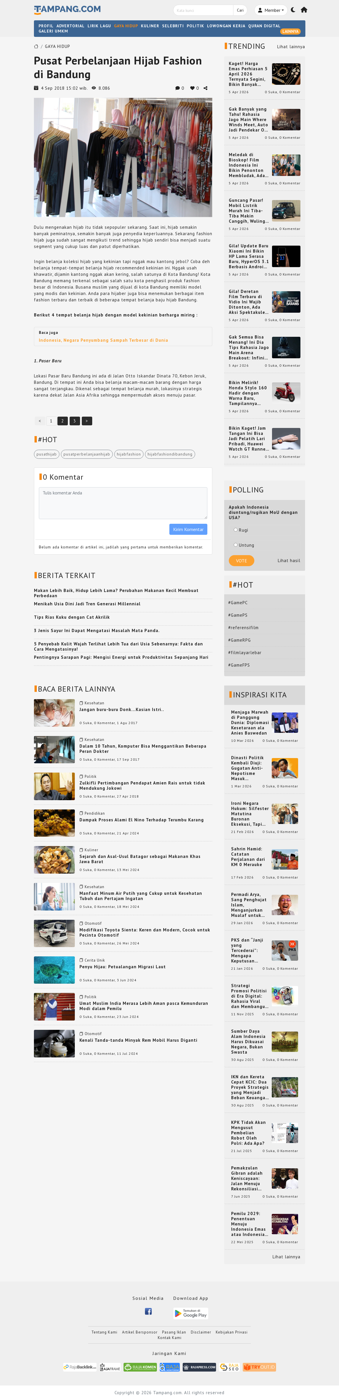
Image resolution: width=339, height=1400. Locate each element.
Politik (91, 776)
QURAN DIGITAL (264, 25)
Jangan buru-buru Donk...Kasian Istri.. (121, 709)
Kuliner (91, 849)
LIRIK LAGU (99, 25)
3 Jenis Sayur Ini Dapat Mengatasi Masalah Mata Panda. (97, 630)
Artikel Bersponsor (139, 1332)
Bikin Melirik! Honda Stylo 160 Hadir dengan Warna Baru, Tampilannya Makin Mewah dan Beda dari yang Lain (249, 393)
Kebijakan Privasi (232, 1332)
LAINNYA (290, 31)
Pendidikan (95, 813)
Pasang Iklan (174, 1332)
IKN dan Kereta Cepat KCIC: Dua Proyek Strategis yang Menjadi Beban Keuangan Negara (250, 1087)
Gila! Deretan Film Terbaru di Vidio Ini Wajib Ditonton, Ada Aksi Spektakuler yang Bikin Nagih (248, 302)
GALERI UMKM (53, 31)
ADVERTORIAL (71, 25)
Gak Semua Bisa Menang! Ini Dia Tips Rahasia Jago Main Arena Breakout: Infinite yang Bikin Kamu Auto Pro (249, 347)
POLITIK (195, 25)
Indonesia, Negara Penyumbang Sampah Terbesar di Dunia (103, 340)
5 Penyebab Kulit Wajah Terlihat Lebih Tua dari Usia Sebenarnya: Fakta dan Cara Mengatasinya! (118, 646)
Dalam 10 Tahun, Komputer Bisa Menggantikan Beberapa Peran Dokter (142, 748)
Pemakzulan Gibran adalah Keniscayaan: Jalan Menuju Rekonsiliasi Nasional (247, 1178)
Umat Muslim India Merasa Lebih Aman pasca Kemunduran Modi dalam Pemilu (143, 1005)
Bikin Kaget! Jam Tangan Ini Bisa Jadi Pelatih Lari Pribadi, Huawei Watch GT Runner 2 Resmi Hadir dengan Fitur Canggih (248, 439)
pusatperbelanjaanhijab (87, 454)
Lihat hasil (289, 560)
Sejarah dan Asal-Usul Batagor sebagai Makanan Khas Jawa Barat (140, 859)
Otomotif (93, 923)
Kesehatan (94, 703)
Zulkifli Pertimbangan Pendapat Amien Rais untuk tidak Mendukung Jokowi (142, 785)
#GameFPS (239, 665)
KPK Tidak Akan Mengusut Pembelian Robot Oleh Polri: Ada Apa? (248, 1133)
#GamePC (238, 602)
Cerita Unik (95, 960)
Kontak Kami (170, 1337)
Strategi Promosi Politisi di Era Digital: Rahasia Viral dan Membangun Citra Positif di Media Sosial (249, 996)
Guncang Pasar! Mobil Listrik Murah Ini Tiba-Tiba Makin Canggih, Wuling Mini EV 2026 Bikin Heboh (247, 211)
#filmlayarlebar (245, 652)
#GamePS (238, 615)
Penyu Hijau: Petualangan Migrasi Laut (122, 966)
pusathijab (47, 454)
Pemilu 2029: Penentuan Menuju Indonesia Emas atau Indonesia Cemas (248, 1224)
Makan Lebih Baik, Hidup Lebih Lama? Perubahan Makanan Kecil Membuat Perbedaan (116, 593)
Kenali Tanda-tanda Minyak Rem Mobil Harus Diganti (138, 1040)
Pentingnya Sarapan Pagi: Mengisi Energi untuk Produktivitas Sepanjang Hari (121, 657)
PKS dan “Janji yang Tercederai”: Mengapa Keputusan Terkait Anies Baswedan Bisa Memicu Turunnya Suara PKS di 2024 (250, 950)
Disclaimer (201, 1332)
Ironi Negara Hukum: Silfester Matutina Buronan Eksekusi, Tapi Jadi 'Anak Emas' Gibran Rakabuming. (250, 814)
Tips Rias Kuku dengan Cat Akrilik (72, 617)
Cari (240, 10)
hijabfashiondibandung (170, 454)
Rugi (241, 530)
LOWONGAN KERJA (226, 25)
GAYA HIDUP (126, 25)
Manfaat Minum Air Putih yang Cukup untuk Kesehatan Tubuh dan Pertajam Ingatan (140, 895)
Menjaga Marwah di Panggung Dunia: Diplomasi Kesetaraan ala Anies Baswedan (250, 723)
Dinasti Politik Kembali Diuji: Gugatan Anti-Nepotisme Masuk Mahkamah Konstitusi (247, 768)
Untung (244, 545)
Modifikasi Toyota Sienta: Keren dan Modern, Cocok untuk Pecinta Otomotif (144, 932)
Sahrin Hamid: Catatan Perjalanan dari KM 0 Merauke (248, 856)
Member (269, 10)
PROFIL (46, 25)
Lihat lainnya (291, 46)
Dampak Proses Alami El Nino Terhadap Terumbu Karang (141, 820)
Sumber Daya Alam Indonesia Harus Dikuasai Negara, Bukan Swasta (248, 1042)
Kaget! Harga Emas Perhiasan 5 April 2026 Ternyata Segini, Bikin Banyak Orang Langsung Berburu (248, 74)
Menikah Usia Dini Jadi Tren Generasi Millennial (87, 604)
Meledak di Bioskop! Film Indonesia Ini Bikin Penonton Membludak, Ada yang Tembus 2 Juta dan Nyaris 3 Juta (248, 165)
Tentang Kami (104, 1332)
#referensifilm (243, 627)
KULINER (150, 25)
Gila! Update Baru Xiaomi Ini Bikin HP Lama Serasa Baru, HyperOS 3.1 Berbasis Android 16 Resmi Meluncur (249, 256)
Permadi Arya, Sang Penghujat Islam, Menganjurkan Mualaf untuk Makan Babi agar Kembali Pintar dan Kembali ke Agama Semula (249, 905)
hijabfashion (129, 454)
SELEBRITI (173, 25)
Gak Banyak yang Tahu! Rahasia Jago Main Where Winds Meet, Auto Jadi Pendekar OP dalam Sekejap (248, 120)
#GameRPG (239, 640)
